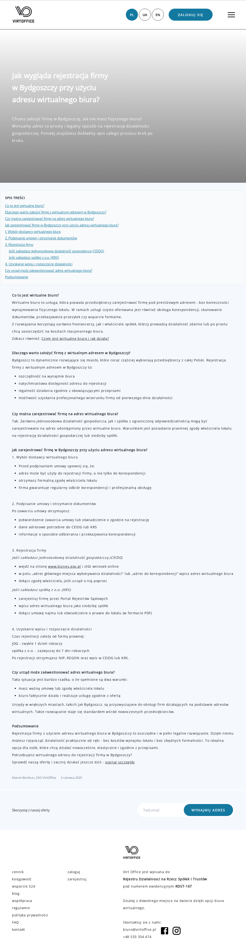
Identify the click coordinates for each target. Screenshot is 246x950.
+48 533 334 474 (137, 936)
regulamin (21, 908)
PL (132, 15)
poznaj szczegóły (120, 762)
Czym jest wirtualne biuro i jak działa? (75, 338)
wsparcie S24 (23, 886)
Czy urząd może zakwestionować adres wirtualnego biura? (48, 270)
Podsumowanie (16, 277)
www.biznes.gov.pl (64, 566)
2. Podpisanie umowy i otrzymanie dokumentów (41, 238)
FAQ (15, 922)
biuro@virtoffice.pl (139, 929)
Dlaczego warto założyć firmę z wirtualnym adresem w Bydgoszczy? (55, 212)
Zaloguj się (190, 15)
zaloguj (74, 872)
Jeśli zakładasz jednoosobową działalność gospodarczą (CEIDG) (56, 251)
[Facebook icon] (164, 933)
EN (158, 15)
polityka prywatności (30, 915)
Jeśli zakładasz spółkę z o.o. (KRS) (34, 258)
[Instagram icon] (176, 933)
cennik (18, 872)
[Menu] (231, 14)
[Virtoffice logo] (23, 14)
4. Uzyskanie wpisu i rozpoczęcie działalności (38, 264)
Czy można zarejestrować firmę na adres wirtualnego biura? (49, 219)
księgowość (22, 879)
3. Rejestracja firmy (19, 245)
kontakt (18, 929)
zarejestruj (77, 879)
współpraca (22, 900)
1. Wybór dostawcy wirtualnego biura (33, 232)
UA (144, 15)
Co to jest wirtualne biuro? (24, 206)
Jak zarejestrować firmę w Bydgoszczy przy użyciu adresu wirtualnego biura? (61, 225)
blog (16, 893)
